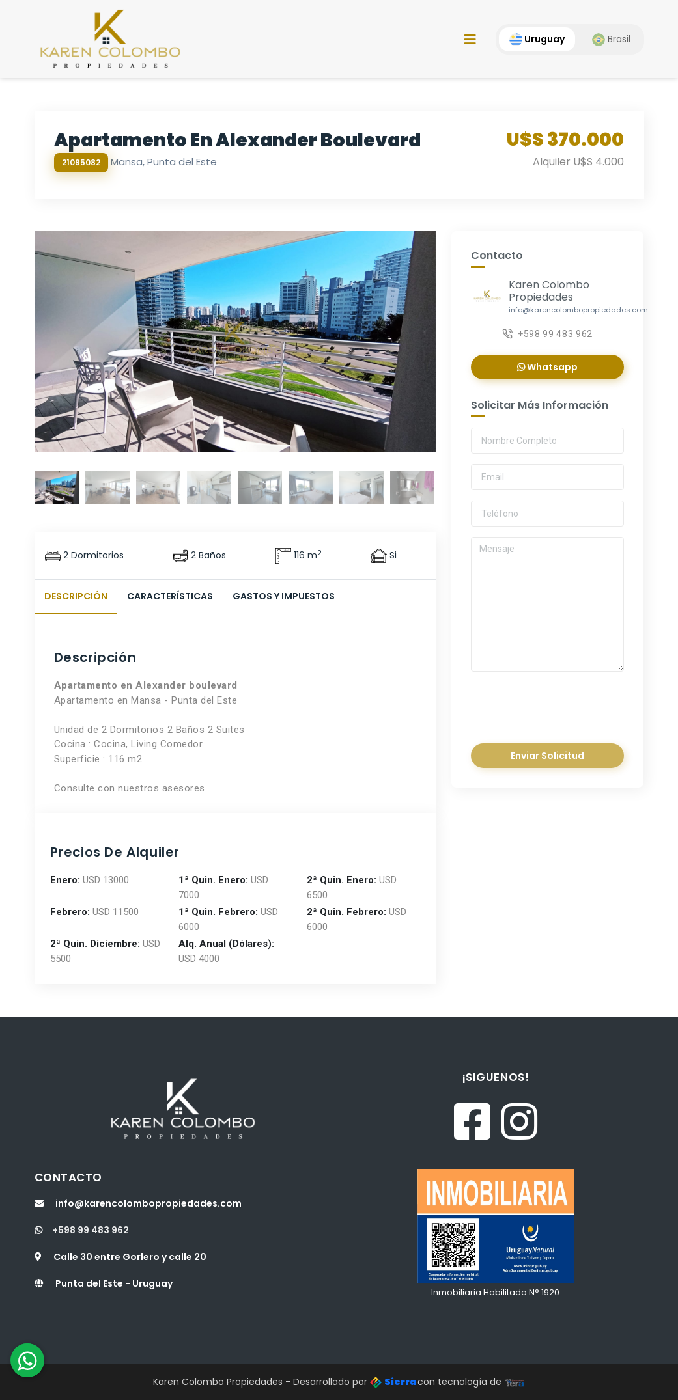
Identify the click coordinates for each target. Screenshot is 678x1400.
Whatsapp (547, 367)
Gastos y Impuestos (284, 596)
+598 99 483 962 (547, 334)
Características (170, 596)
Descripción (75, 596)
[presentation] (560, 703)
